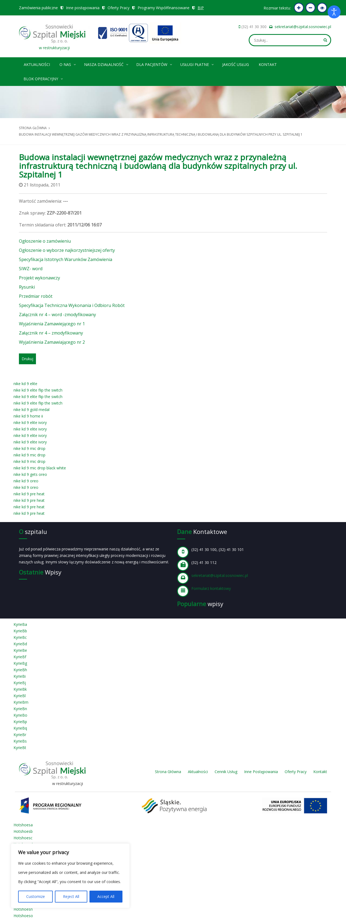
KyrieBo (20, 715)
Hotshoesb (23, 831)
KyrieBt (20, 747)
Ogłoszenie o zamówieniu (45, 241)
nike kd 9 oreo (26, 480)
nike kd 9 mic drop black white (40, 467)
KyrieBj (20, 682)
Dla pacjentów (154, 63)
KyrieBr (20, 734)
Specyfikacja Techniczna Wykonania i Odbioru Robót (72, 305)
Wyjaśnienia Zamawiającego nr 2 (52, 342)
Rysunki (27, 287)
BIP (201, 7)
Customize (35, 896)
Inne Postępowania (261, 771)
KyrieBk (20, 689)
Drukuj (27, 358)
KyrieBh (20, 669)
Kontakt (268, 64)
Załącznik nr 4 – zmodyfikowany (51, 333)
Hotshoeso (23, 915)
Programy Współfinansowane (163, 7)
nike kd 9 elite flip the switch (38, 390)
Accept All (105, 896)
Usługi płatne (197, 63)
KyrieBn (20, 708)
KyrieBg (20, 663)
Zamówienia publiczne (38, 7)
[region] (70, 875)
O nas (67, 63)
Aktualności (37, 64)
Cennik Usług (226, 771)
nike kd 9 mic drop (29, 448)
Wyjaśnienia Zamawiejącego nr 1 (52, 324)
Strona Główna (168, 771)
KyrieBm (21, 702)
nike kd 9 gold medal (31, 409)
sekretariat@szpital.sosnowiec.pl (303, 26)
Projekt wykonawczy (39, 278)
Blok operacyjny (44, 78)
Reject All (71, 896)
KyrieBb (20, 630)
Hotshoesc (23, 837)
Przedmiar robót (35, 296)
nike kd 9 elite (25, 383)
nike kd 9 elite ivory (30, 422)
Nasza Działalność (106, 63)
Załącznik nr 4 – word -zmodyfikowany (57, 315)
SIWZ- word (30, 269)
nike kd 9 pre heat (29, 493)
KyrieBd (20, 643)
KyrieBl (20, 695)
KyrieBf (20, 656)
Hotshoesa (23, 824)
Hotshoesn (23, 909)
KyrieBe (20, 650)
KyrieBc (20, 637)
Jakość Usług (235, 64)
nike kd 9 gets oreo (30, 474)
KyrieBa (20, 624)
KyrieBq (20, 728)
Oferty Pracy (118, 7)
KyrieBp (20, 721)
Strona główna (33, 128)
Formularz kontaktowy (211, 588)
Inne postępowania (82, 7)
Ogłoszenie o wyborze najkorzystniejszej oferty (67, 250)
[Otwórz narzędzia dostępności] (334, 11)
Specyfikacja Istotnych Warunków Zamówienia (65, 259)
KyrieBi (20, 676)
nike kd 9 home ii (28, 416)
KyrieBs (20, 741)
